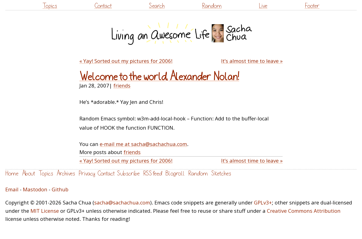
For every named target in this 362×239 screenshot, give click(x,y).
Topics (49, 6)
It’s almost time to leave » (252, 60)
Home (11, 173)
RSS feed (152, 173)
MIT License (44, 210)
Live (263, 6)
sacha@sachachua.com (122, 202)
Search (157, 6)
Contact (103, 6)
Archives (66, 173)
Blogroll (175, 173)
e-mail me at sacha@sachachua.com (143, 143)
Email (11, 189)
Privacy (86, 173)
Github (60, 189)
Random (212, 6)
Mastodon (35, 189)
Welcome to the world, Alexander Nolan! (159, 77)
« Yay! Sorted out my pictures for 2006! (125, 60)
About (28, 173)
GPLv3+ (263, 202)
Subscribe (128, 173)
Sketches (221, 173)
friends (121, 85)
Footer (312, 6)
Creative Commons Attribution (304, 210)
